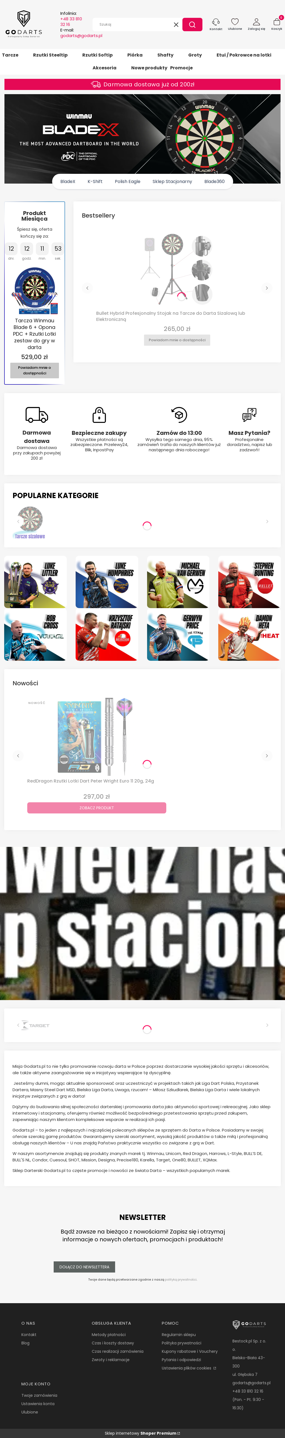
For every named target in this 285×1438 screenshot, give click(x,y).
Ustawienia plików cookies (187, 1368)
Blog (25, 1343)
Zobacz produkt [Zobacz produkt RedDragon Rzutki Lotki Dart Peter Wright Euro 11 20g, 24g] (97, 808)
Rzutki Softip (97, 55)
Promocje (181, 68)
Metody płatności (109, 1334)
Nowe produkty (149, 68)
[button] (192, 24)
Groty (195, 55)
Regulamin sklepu (179, 1334)
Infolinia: (71, 19)
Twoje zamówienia (39, 1395)
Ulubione (29, 1412)
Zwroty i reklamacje (111, 1360)
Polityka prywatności (181, 1343)
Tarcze (10, 55)
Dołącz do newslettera (84, 1267)
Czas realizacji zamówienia (117, 1351)
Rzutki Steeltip (50, 55)
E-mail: (81, 32)
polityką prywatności (181, 1279)
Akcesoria (105, 68)
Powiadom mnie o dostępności (34, 370)
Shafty (165, 55)
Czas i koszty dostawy (113, 1343)
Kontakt (28, 1334)
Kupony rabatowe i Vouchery (190, 1351)
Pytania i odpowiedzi (181, 1360)
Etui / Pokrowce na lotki (244, 55)
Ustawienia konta (37, 1404)
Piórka (135, 55)
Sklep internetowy (140, 1433)
